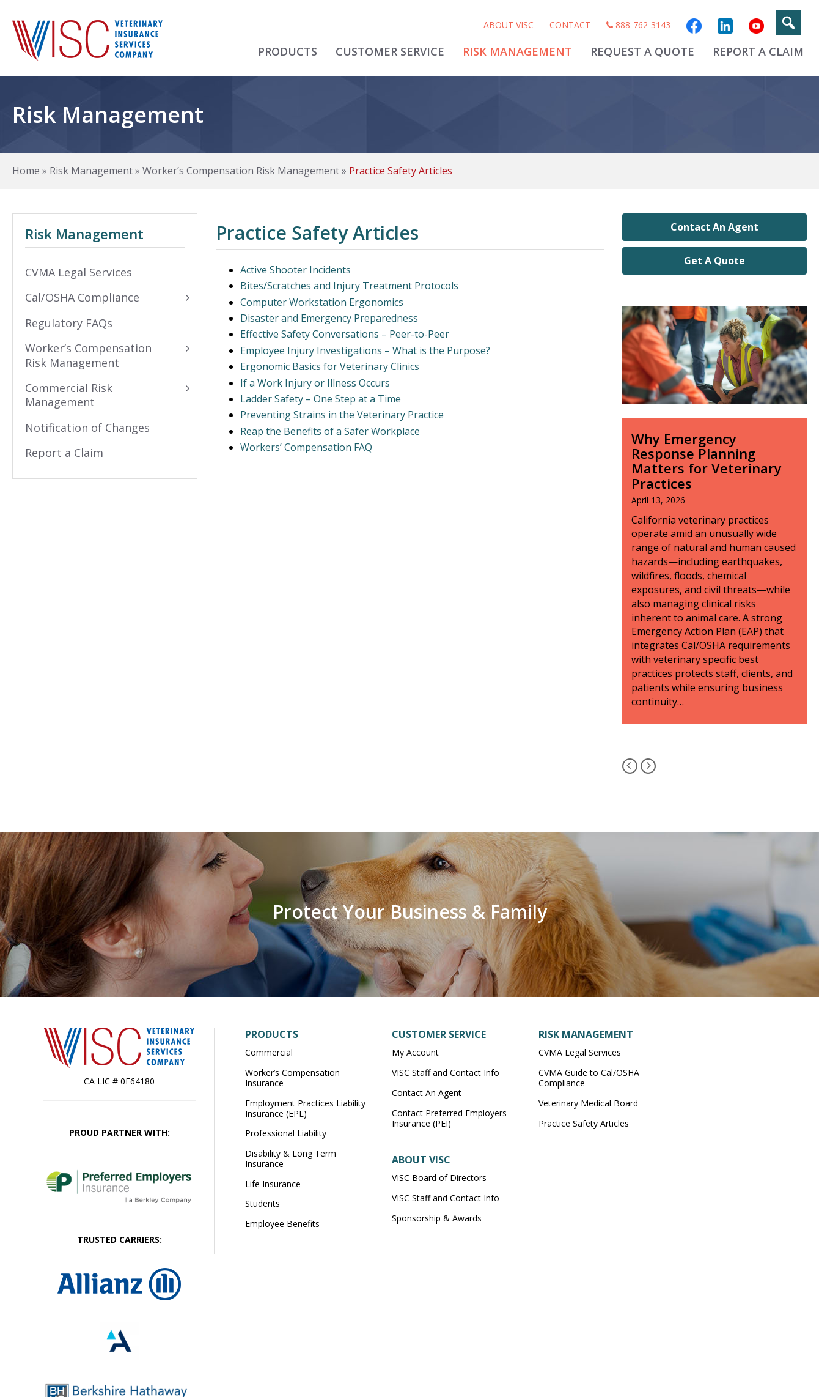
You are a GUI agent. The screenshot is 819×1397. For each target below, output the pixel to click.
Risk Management (517, 51)
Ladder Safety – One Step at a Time (320, 399)
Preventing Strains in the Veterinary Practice (342, 414)
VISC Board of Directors (439, 1178)
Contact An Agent (714, 227)
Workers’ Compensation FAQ (306, 447)
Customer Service (390, 51)
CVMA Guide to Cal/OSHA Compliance (588, 1078)
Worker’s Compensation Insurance (292, 1078)
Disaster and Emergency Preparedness (329, 318)
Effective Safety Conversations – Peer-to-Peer (344, 334)
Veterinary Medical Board (588, 1103)
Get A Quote (714, 260)
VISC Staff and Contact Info (445, 1072)
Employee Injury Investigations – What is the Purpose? (365, 350)
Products (287, 51)
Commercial (269, 1052)
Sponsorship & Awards (437, 1218)
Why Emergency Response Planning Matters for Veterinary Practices (706, 460)
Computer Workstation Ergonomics (321, 302)
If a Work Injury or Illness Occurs (315, 383)
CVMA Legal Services (579, 1052)
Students (262, 1203)
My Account (415, 1052)
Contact (569, 25)
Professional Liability (285, 1133)
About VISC (508, 25)
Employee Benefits (282, 1223)
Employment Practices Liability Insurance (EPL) (305, 1108)
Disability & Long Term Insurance (290, 1158)
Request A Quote (642, 51)
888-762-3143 (638, 25)
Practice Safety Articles (583, 1123)
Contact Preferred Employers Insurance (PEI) (449, 1118)
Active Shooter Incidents (295, 269)
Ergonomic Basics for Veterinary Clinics (329, 366)
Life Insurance (273, 1184)
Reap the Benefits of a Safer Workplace (330, 431)
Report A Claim (758, 51)
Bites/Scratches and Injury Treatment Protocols (349, 285)
